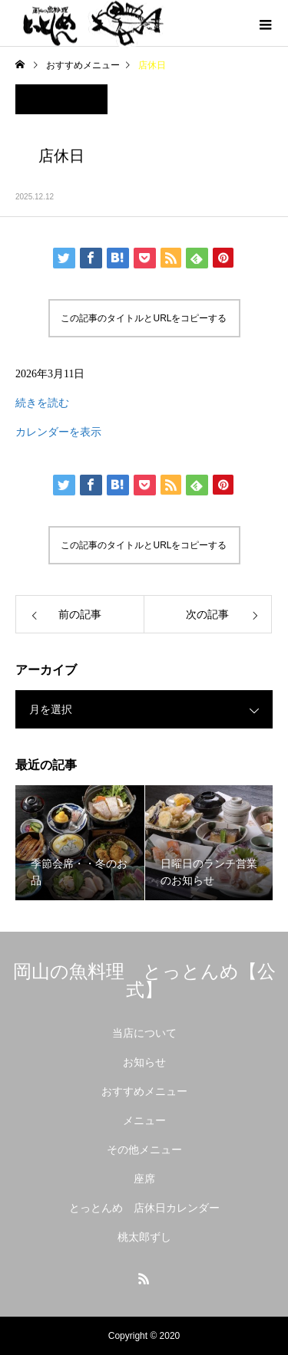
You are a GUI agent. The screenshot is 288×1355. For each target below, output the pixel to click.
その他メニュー (144, 1149)
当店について (144, 1033)
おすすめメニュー (144, 1091)
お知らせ (144, 1062)
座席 (144, 1178)
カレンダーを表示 (58, 432)
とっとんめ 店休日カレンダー (144, 1208)
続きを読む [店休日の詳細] (42, 403)
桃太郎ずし (144, 1237)
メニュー (144, 1120)
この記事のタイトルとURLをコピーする (144, 318)
